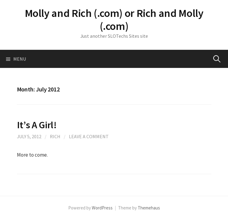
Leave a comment (89, 136)
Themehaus (149, 208)
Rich (55, 136)
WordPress (102, 208)
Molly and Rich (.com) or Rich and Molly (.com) (114, 19)
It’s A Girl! (37, 125)
